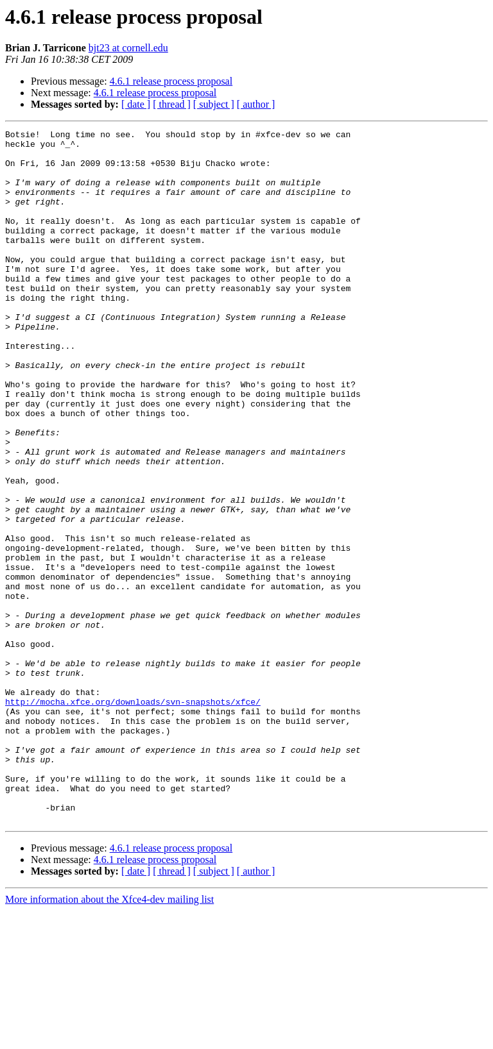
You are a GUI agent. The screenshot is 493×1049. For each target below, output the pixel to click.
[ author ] (256, 104)
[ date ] (135, 104)
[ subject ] (213, 104)
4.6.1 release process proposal (171, 81)
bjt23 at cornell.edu (128, 47)
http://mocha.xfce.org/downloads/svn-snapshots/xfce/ (133, 817)
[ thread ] (172, 104)
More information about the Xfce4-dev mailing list (109, 1037)
